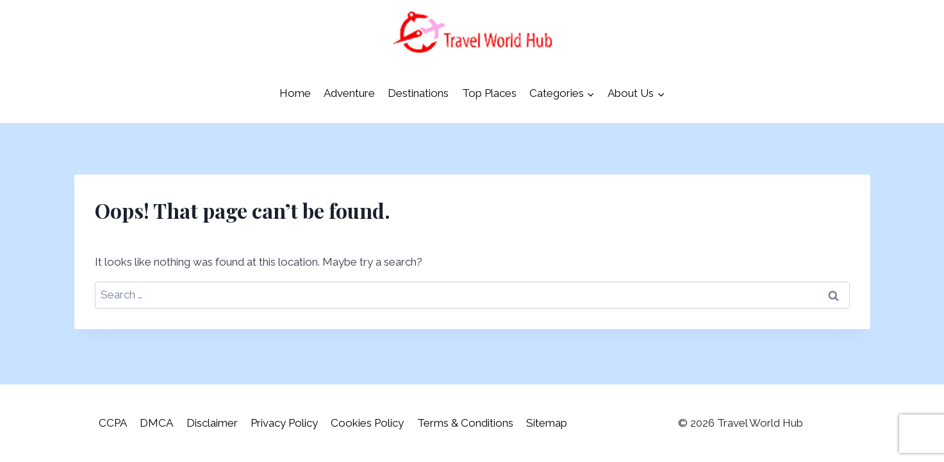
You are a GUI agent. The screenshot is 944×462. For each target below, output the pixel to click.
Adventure (349, 93)
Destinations (418, 93)
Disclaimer (212, 422)
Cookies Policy (367, 422)
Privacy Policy (284, 422)
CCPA (113, 422)
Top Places (489, 93)
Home (295, 93)
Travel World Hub (760, 422)
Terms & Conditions (465, 422)
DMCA (156, 422)
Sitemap (546, 422)
